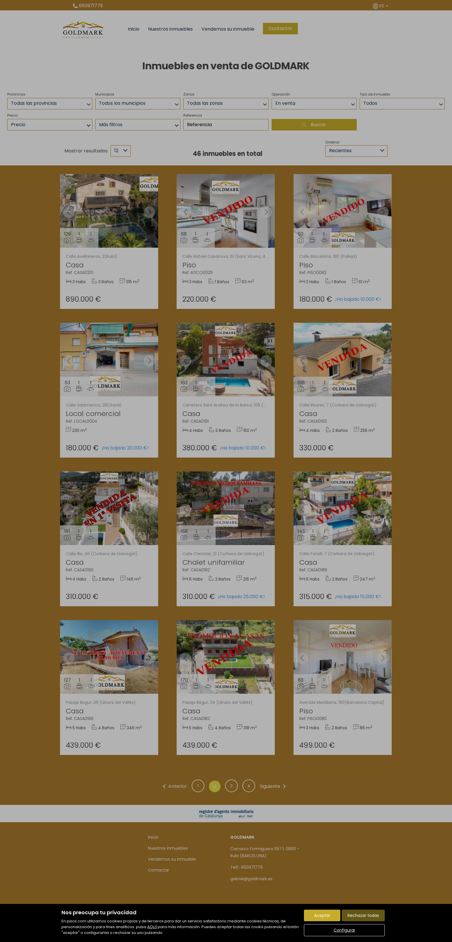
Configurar (344, 930)
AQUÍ (152, 927)
